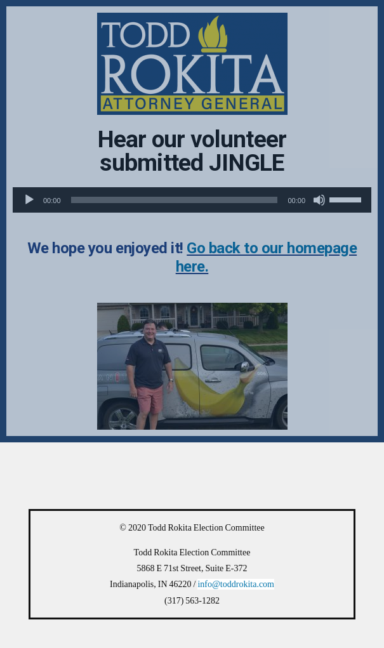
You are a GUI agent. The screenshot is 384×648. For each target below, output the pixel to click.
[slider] (174, 200)
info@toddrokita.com (235, 584)
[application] (192, 200)
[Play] (29, 200)
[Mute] (319, 200)
